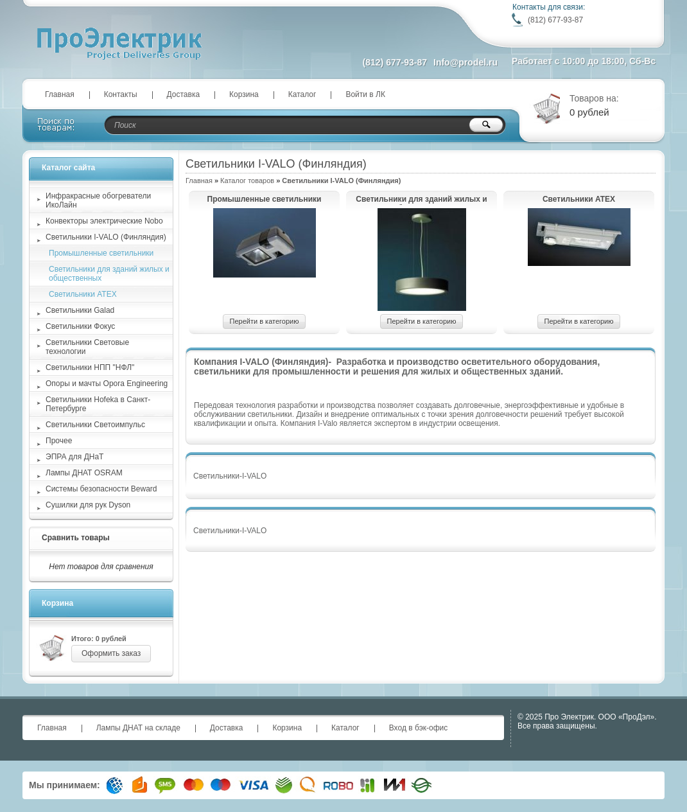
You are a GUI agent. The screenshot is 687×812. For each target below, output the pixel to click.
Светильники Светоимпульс (95, 424)
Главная (59, 94)
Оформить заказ (111, 653)
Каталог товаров (247, 180)
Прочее (59, 440)
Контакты (120, 94)
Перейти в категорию (264, 321)
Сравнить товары (76, 537)
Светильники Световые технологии (87, 347)
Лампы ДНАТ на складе (138, 727)
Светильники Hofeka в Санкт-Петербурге (98, 404)
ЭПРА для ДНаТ (74, 456)
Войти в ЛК (365, 94)
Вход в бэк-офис (418, 727)
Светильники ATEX (579, 199)
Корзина (244, 94)
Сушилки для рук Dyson (88, 504)
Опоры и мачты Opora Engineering (107, 383)
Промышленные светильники (264, 199)
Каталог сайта (68, 167)
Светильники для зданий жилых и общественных (421, 200)
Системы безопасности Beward (101, 488)
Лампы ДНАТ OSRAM (84, 472)
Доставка (183, 94)
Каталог (302, 94)
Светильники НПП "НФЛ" (90, 367)
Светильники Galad (80, 310)
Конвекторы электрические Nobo (104, 220)
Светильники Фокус (80, 326)
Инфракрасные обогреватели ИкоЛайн (98, 200)
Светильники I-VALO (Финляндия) (106, 237)
